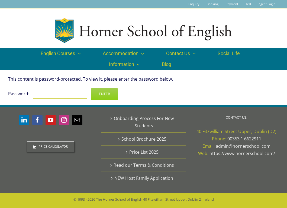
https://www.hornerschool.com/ (242, 153)
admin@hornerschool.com (243, 146)
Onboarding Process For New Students (144, 122)
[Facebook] (37, 120)
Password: (47, 94)
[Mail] (77, 120)
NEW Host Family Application (143, 178)
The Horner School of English (119, 199)
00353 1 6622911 (244, 139)
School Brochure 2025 (143, 139)
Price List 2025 (144, 152)
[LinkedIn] (24, 120)
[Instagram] (64, 120)
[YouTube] (51, 120)
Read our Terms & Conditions (144, 165)
